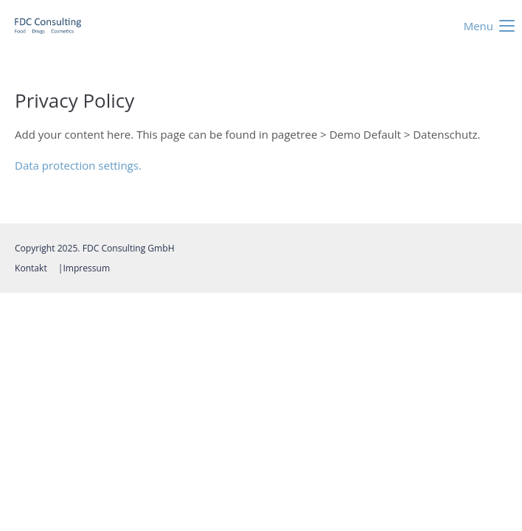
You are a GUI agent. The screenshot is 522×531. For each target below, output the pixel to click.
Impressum (86, 268)
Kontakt (31, 268)
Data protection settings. (78, 165)
